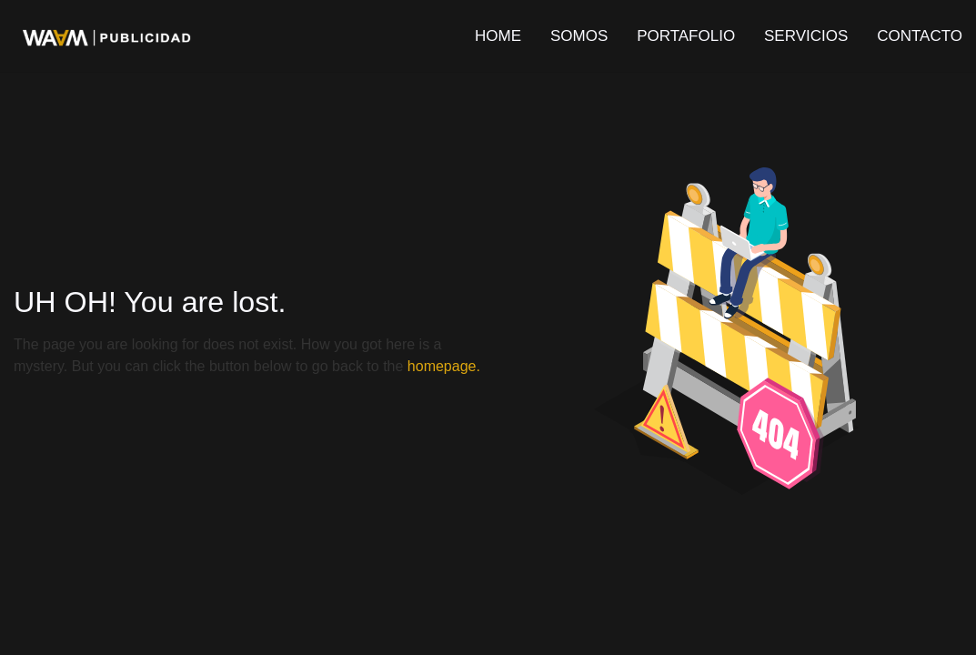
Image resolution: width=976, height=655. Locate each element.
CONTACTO (919, 36)
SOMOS (579, 36)
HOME (498, 36)
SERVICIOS (806, 36)
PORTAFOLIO (686, 36)
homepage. (444, 366)
